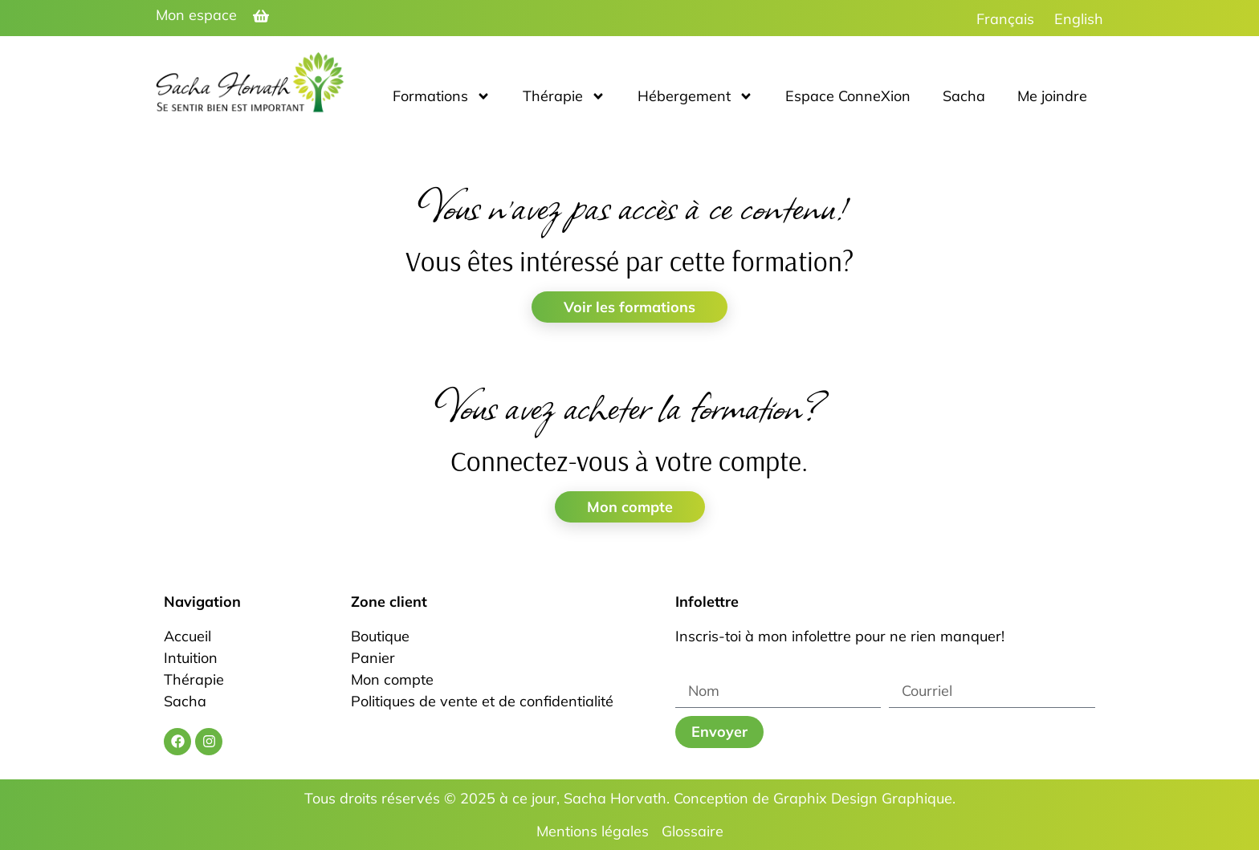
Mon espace (196, 15)
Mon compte (630, 507)
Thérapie (564, 96)
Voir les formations (629, 307)
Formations (442, 96)
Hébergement (695, 96)
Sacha (964, 96)
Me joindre (1052, 96)
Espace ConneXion (848, 96)
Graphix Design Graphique (862, 798)
